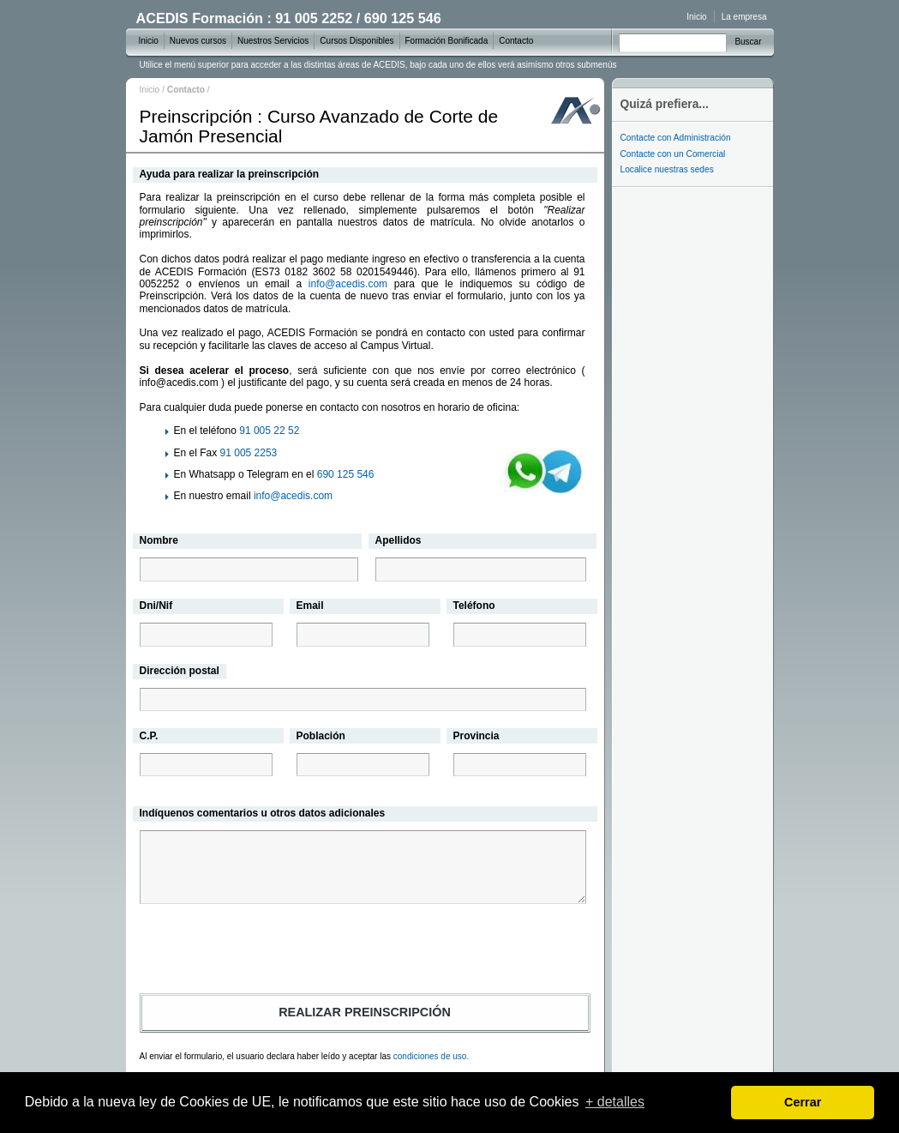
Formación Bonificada (446, 40)
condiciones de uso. (431, 1056)
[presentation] (365, 951)
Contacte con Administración (675, 137)
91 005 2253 (249, 453)
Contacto (516, 40)
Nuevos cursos (198, 40)
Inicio (150, 89)
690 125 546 (346, 474)
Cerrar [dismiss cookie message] (802, 1102)
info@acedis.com (348, 284)
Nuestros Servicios (273, 40)
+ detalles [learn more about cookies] (614, 1101)
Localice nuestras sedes (667, 169)
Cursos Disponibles (356, 40)
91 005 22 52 (269, 431)
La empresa (744, 16)
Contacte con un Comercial (673, 154)
